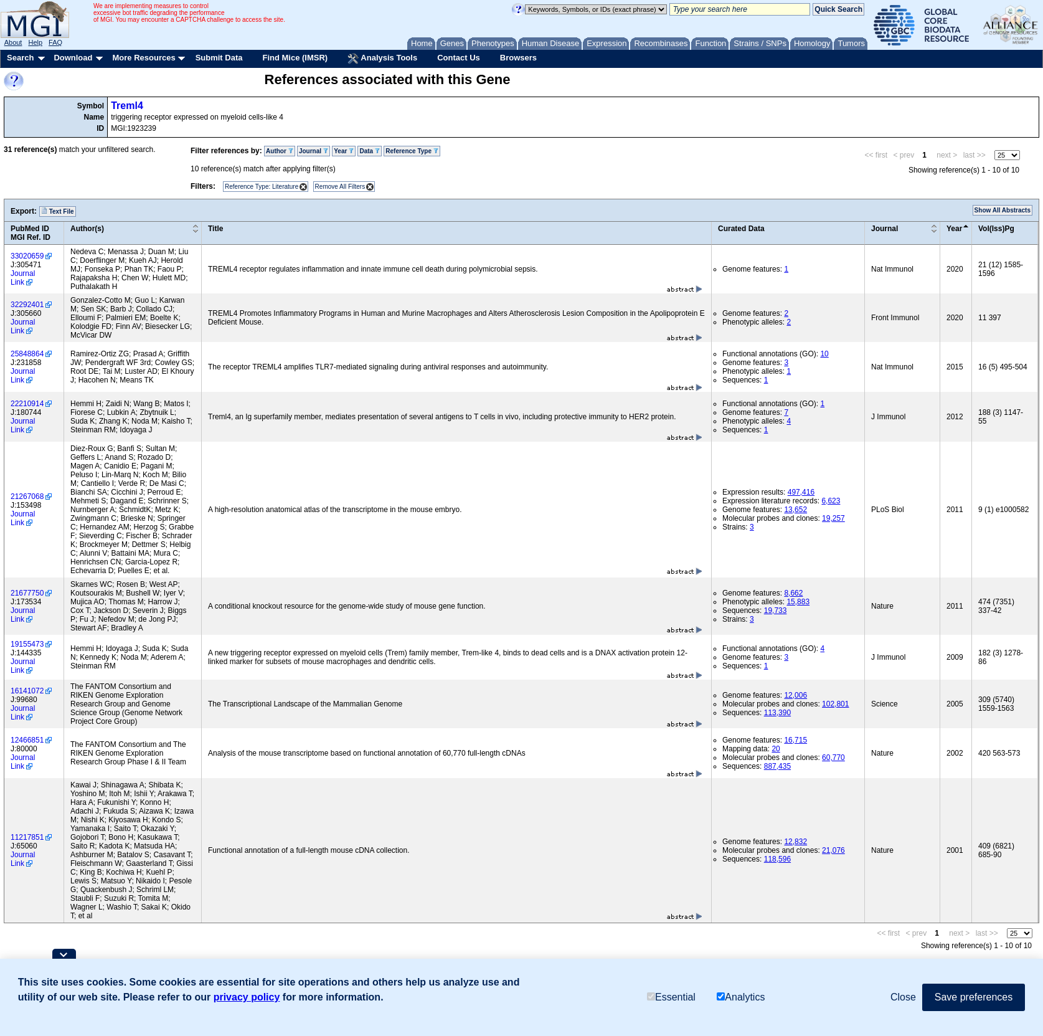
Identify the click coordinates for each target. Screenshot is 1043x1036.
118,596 (777, 859)
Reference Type (411, 151)
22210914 (27, 403)
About (13, 42)
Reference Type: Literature (261, 186)
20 (776, 748)
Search (20, 57)
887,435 (777, 766)
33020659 (27, 256)
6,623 (830, 501)
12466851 (27, 740)
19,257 (833, 518)
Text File (57, 211)
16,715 (795, 740)
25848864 (27, 353)
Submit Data (219, 57)
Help (35, 42)
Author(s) (87, 228)
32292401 (27, 304)
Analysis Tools (382, 58)
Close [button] (903, 997)
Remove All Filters (340, 186)
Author (279, 151)
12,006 (795, 695)
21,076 (833, 850)
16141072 (27, 691)
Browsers (518, 57)
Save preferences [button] (973, 997)
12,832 (795, 841)
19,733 (775, 610)
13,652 (795, 509)
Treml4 (127, 105)
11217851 (27, 837)
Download (73, 57)
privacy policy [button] (247, 997)
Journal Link (23, 278)
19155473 (27, 644)
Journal (313, 151)
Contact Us (458, 57)
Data (369, 151)
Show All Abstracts (1003, 210)
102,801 (835, 704)
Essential (671, 997)
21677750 (27, 593)
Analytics (741, 997)
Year (344, 151)
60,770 (833, 757)
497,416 (801, 492)
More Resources (143, 57)
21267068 (27, 496)
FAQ (55, 42)
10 (824, 353)
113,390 (777, 712)
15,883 (797, 601)
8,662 (793, 593)
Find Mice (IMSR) (295, 57)
